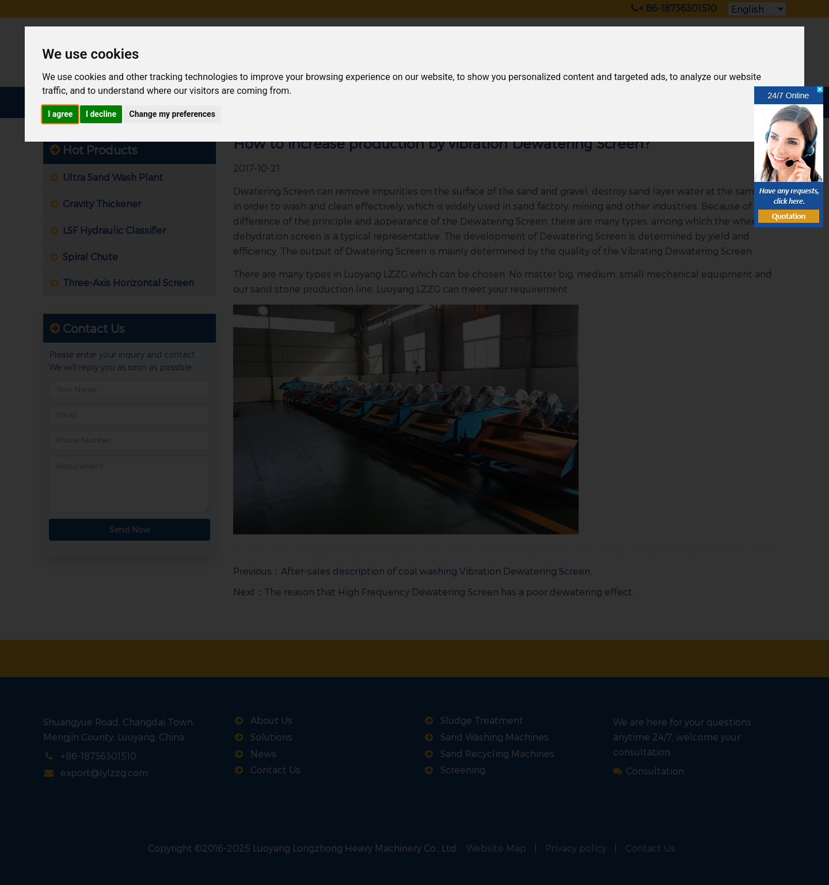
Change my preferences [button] (172, 114)
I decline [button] (101, 114)
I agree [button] (60, 114)
